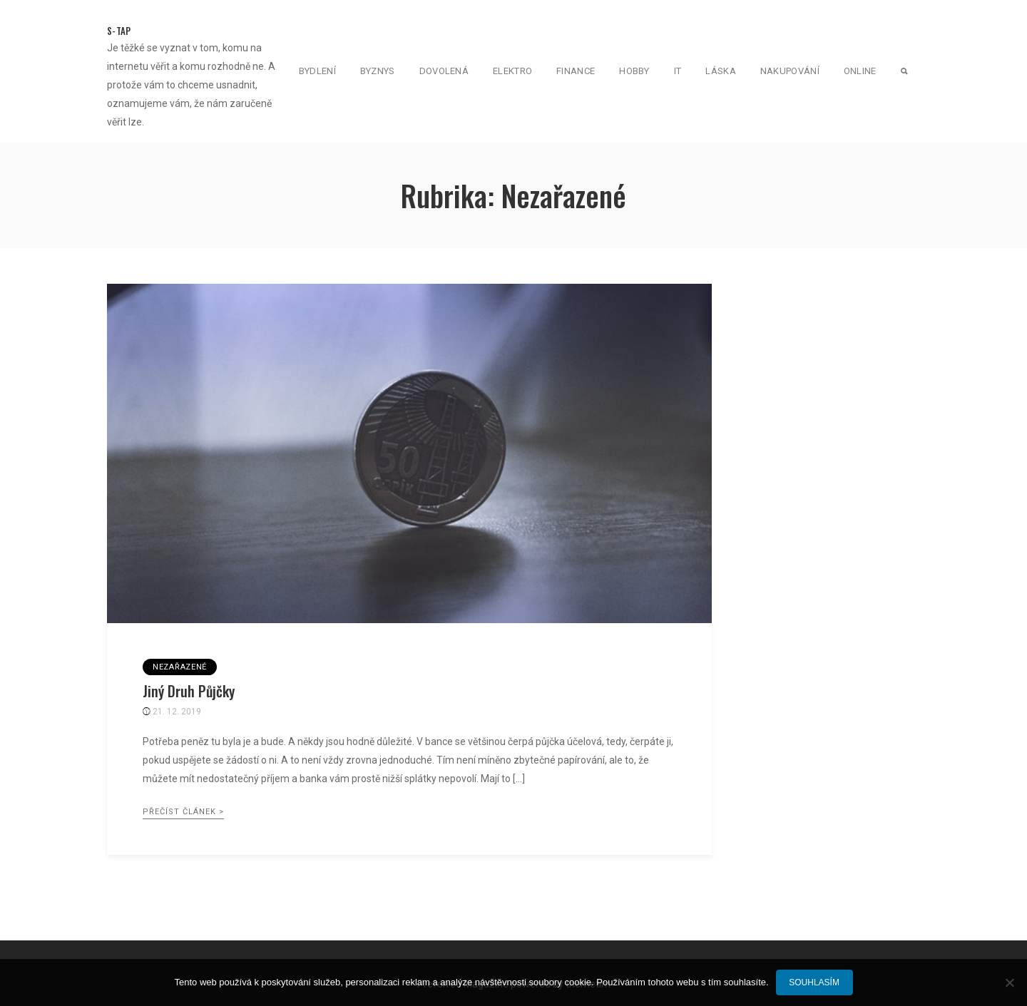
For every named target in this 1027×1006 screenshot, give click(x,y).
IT (678, 71)
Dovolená (444, 71)
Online (860, 71)
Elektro (512, 71)
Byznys (377, 71)
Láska (720, 71)
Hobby (634, 71)
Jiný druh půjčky (189, 691)
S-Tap (119, 31)
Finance (575, 71)
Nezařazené (180, 667)
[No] (1009, 982)
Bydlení (317, 71)
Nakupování (789, 71)
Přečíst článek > (183, 811)
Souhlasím (814, 982)
